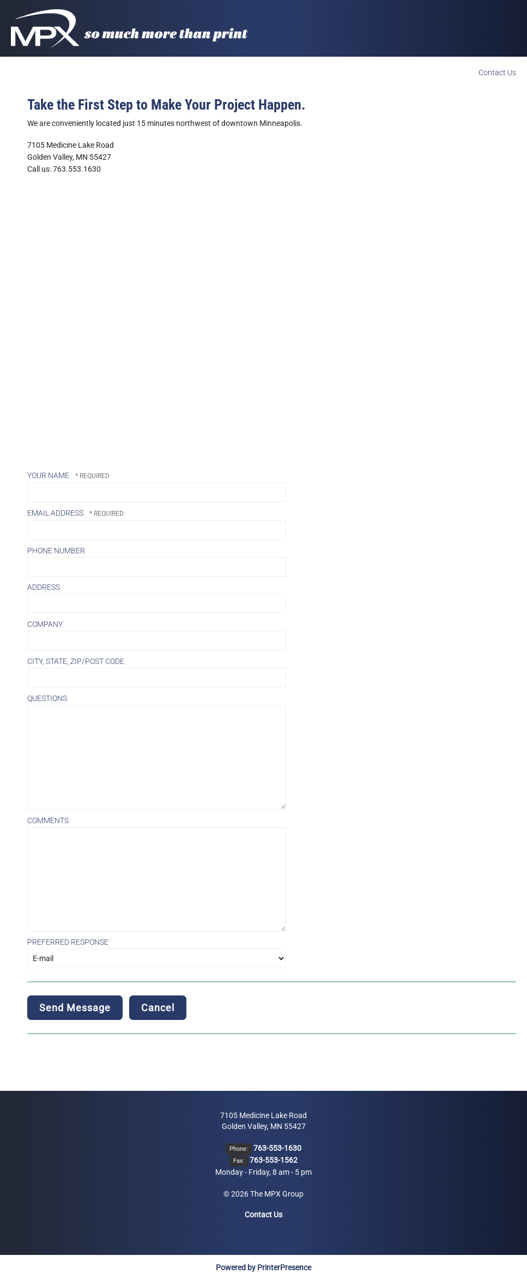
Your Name (49, 475)
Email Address (56, 513)
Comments (48, 820)
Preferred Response (67, 942)
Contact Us (497, 72)
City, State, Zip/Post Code (75, 661)
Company (45, 624)
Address (43, 587)
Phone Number (56, 550)
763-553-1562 (274, 1160)
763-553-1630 (277, 1148)
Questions (47, 698)
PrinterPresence (284, 1267)
